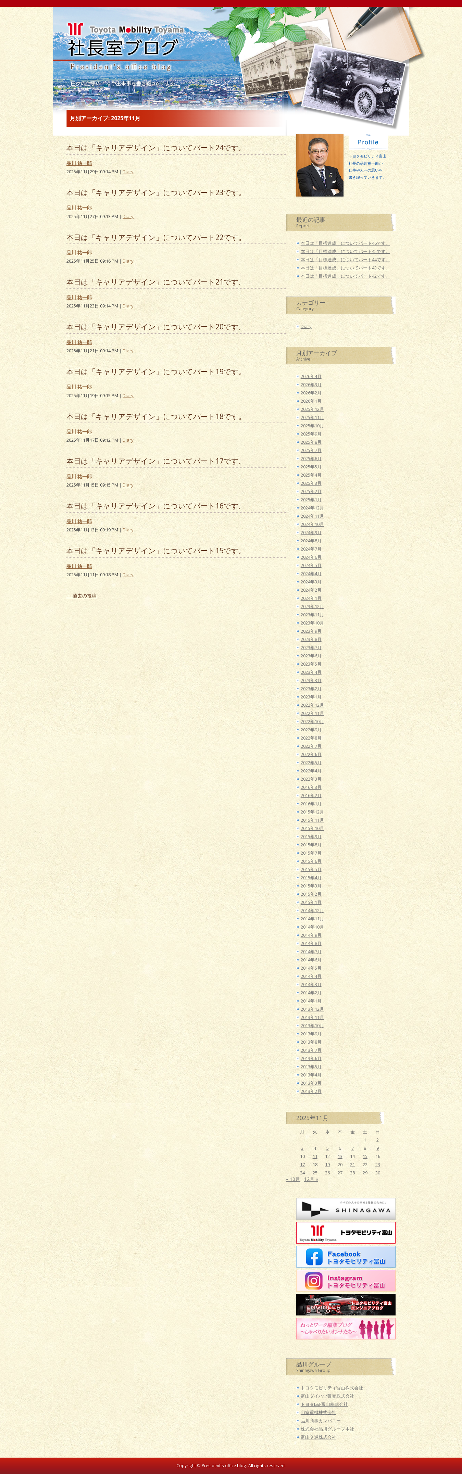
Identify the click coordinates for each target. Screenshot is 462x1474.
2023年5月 (311, 664)
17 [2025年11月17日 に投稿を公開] (302, 1164)
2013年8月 (311, 1042)
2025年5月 (311, 467)
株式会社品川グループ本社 (327, 1429)
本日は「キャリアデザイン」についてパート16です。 (156, 506)
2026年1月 (311, 401)
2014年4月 (311, 976)
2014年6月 (311, 960)
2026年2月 (311, 393)
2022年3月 (311, 779)
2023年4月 (311, 672)
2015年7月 (311, 853)
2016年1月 (311, 804)
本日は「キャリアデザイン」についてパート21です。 (156, 282)
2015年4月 (311, 877)
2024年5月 (311, 565)
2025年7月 (311, 450)
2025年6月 (311, 458)
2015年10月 (312, 828)
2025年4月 (311, 475)
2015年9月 (311, 836)
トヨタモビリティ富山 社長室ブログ (122, 50)
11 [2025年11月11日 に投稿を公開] (315, 1156)
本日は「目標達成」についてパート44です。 (345, 259)
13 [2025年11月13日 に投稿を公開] (340, 1156)
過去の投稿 (81, 595)
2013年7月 (311, 1050)
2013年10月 (312, 1025)
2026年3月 (311, 384)
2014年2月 (311, 993)
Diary (128, 171)
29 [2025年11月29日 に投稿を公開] (365, 1173)
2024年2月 (311, 590)
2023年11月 (312, 615)
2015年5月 (311, 869)
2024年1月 (311, 598)
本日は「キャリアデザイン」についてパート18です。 (156, 416)
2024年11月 (312, 516)
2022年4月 (311, 771)
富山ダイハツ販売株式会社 (327, 1396)
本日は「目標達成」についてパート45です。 (345, 251)
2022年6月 (311, 754)
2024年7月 (311, 549)
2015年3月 (311, 886)
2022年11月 (312, 713)
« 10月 (293, 1179)
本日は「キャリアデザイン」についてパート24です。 (156, 147)
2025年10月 (312, 426)
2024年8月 (311, 541)
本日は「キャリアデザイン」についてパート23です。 (156, 192)
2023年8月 (311, 639)
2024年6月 (311, 557)
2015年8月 (311, 845)
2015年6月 (311, 861)
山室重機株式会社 (318, 1412)
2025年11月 (312, 417)
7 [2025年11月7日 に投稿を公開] (352, 1148)
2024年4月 (311, 573)
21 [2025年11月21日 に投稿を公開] (352, 1164)
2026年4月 (311, 376)
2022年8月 (311, 738)
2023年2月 (311, 688)
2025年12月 (312, 409)
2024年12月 (312, 508)
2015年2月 (311, 894)
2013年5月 (311, 1066)
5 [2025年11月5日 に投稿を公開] (327, 1148)
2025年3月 (311, 483)
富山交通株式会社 (318, 1437)
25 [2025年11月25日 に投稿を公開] (315, 1173)
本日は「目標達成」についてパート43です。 (345, 268)
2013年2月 (311, 1091)
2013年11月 (312, 1017)
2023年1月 (311, 697)
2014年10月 (312, 927)
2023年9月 (311, 631)
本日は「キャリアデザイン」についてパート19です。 (156, 371)
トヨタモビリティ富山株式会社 (332, 1388)
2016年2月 (311, 795)
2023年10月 (312, 623)
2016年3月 (311, 787)
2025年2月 (311, 491)
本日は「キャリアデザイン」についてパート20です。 (156, 326)
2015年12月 (312, 812)
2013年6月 (311, 1058)
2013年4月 (311, 1075)
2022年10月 (312, 721)
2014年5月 (311, 968)
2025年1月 (311, 499)
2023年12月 (312, 606)
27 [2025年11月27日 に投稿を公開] (340, 1173)
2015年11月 (312, 820)
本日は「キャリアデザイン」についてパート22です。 (156, 237)
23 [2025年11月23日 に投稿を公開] (377, 1164)
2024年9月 (311, 532)
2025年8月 (311, 442)
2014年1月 (311, 1001)
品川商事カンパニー (321, 1421)
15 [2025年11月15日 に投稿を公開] (365, 1156)
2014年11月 (312, 919)
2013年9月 (311, 1034)
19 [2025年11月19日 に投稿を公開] (327, 1164)
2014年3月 (311, 984)
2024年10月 (312, 524)
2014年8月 (311, 943)
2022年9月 (311, 730)
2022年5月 (311, 762)
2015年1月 (311, 902)
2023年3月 (311, 680)
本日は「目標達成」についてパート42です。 (345, 276)
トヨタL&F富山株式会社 (324, 1404)
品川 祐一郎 (79, 163)
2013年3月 (311, 1083)
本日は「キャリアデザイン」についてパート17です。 (156, 461)
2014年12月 (312, 910)
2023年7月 (311, 647)
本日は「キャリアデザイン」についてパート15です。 (156, 550)
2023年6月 (311, 656)
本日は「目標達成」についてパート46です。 (345, 243)
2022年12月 (312, 705)
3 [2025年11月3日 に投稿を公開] (302, 1148)
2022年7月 (311, 746)
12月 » (311, 1179)
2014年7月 (311, 951)
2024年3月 (311, 582)
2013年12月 (312, 1009)
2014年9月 (311, 935)
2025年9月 (311, 434)
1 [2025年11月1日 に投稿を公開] (365, 1140)
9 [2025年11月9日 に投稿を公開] (377, 1148)
